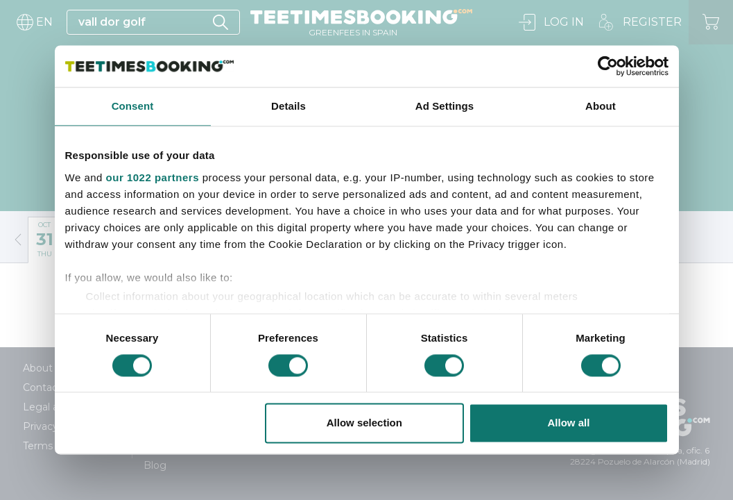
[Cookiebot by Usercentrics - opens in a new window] (608, 66)
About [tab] (600, 106)
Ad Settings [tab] (444, 106)
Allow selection (364, 423)
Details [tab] (288, 106)
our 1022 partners (152, 177)
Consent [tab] (133, 106)
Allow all (569, 423)
